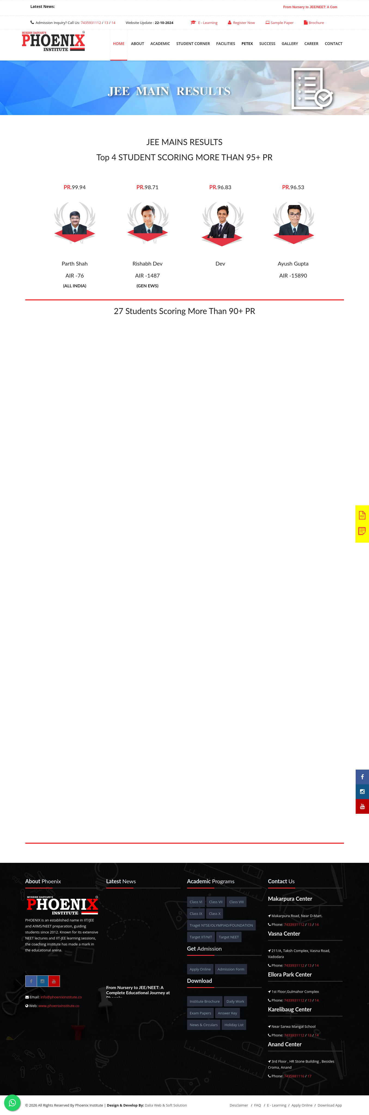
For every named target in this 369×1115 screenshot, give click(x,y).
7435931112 (91, 22)
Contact (334, 43)
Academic (160, 43)
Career (311, 43)
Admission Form (231, 969)
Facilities (225, 43)
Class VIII (236, 901)
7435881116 (294, 1076)
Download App (330, 1105)
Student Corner (193, 43)
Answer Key (227, 1013)
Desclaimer (239, 1105)
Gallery (290, 43)
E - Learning (204, 22)
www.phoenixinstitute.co (58, 1005)
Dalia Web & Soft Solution (166, 1105)
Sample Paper (279, 22)
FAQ (258, 1105)
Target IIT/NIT (201, 937)
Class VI (196, 901)
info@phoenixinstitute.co (61, 997)
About (137, 43)
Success (267, 43)
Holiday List (233, 1024)
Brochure (314, 22)
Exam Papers (200, 1013)
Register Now (241, 22)
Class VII (215, 901)
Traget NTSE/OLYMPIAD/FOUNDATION (221, 925)
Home (118, 43)
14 (113, 22)
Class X (214, 913)
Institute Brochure (205, 1001)
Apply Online (200, 969)
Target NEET (229, 937)
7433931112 (294, 924)
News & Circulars (204, 1024)
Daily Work (235, 1001)
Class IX (196, 913)
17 (309, 1076)
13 (106, 22)
